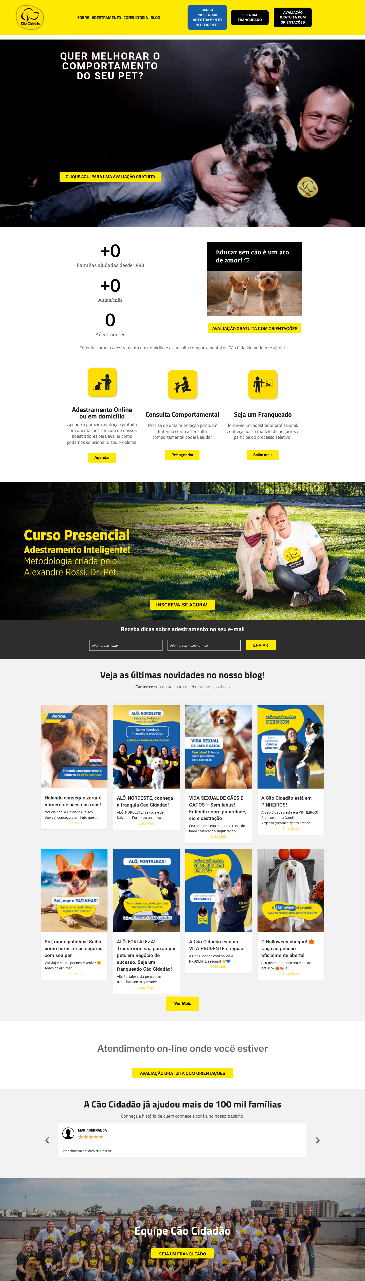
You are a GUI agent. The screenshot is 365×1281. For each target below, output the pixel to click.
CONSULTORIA (135, 17)
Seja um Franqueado (263, 414)
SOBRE (83, 17)
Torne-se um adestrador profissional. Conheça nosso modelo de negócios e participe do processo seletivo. (263, 431)
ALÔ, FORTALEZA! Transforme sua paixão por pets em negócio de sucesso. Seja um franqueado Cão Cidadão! (146, 955)
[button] (47, 1140)
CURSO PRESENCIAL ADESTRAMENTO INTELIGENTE (207, 17)
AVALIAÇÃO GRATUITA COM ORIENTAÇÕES (293, 17)
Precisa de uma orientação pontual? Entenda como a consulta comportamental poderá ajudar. (182, 431)
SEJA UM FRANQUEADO (250, 17)
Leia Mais (74, 823)
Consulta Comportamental (182, 414)
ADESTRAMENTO (106, 17)
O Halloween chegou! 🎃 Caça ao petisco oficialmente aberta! (288, 948)
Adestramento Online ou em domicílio (102, 413)
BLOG (155, 17)
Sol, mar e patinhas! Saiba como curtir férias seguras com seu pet (73, 948)
